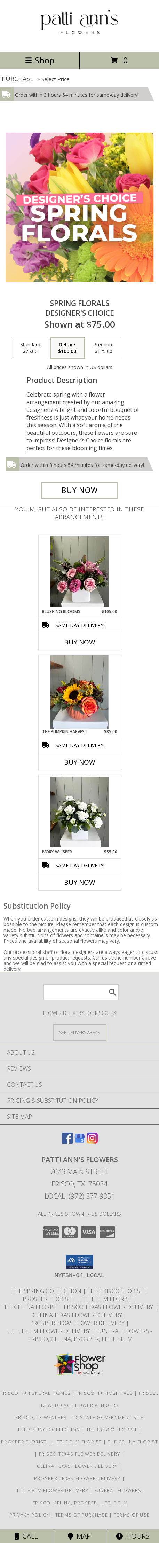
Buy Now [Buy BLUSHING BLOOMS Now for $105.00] (79, 642)
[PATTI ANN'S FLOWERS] (79, 41)
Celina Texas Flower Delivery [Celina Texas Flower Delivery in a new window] (78, 1315)
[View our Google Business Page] (79, 1141)
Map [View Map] (79, 1536)
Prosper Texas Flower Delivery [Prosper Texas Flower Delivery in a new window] (78, 1323)
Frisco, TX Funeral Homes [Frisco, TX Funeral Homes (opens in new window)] (36, 1393)
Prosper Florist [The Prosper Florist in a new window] (48, 1299)
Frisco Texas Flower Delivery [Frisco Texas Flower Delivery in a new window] (109, 1307)
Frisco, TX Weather (41, 1417)
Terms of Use (132, 1515)
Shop (39, 60)
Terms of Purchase (81, 1515)
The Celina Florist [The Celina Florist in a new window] (30, 1307)
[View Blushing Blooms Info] (79, 571)
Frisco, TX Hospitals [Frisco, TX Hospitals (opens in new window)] (105, 1393)
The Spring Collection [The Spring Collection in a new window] (47, 1291)
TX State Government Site (108, 1417)
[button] (79, 1262)
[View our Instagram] (92, 1141)
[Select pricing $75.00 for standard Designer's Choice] (30, 348)
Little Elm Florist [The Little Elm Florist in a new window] (105, 1299)
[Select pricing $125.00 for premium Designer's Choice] (103, 348)
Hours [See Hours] (133, 1536)
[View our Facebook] (67, 1141)
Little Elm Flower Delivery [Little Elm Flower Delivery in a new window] (49, 1331)
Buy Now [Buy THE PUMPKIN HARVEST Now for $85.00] (79, 762)
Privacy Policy (29, 1515)
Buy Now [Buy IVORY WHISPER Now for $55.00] (79, 882)
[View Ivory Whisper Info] (79, 812)
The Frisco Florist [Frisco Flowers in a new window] (116, 1291)
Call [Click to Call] (26, 1536)
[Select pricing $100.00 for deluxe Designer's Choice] (67, 348)
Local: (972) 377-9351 (80, 1196)
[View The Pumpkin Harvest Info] (79, 692)
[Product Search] (81, 992)
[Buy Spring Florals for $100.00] (79, 490)
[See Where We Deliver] (79, 1032)
